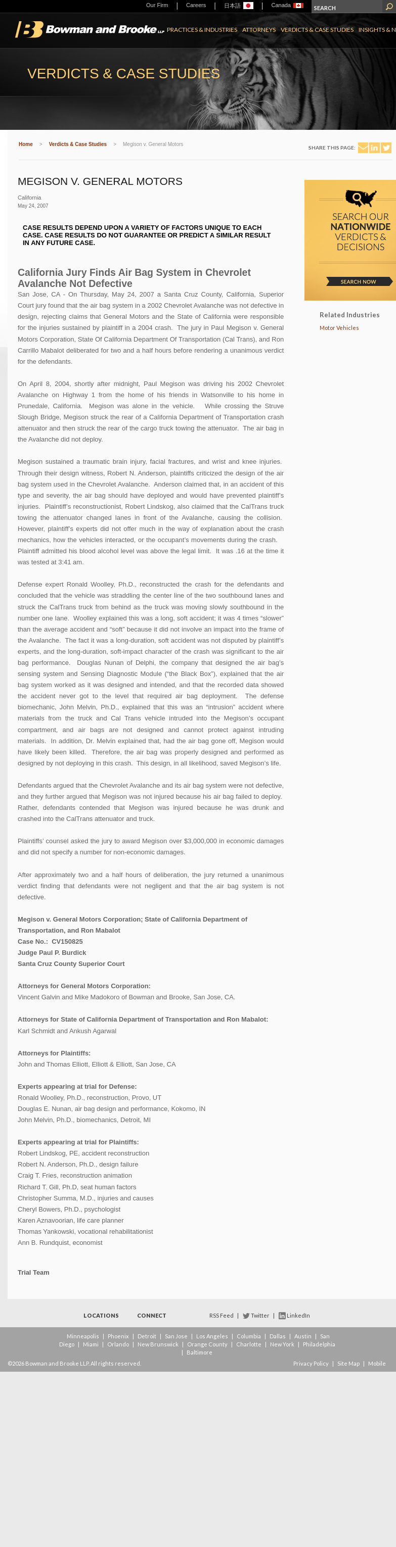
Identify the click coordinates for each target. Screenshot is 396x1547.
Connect (151, 1315)
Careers (196, 5)
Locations (101, 1315)
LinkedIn (298, 1315)
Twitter (260, 1315)
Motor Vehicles (339, 327)
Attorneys (259, 29)
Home (26, 144)
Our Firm (157, 5)
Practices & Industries (202, 29)
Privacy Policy (311, 1363)
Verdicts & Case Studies (317, 29)
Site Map (348, 1363)
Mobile (377, 1363)
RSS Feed (221, 1315)
